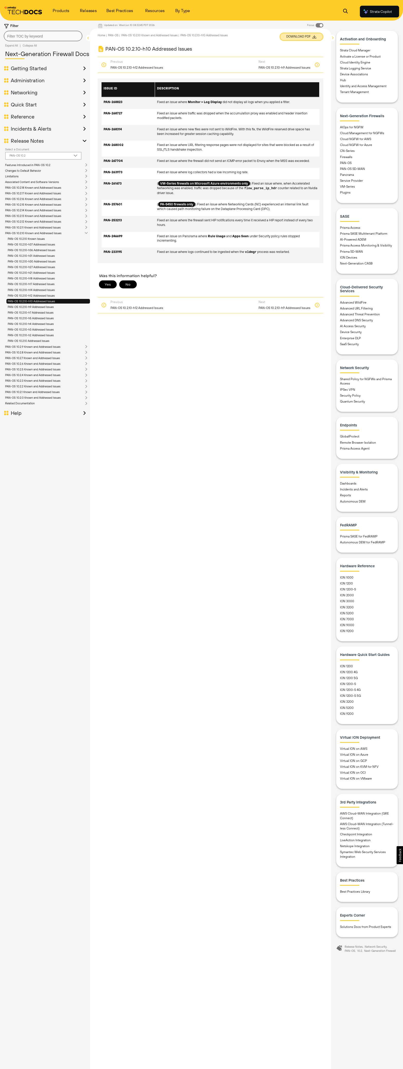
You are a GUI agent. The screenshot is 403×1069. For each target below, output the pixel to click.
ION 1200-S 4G (350, 690)
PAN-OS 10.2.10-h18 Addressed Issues (31, 278)
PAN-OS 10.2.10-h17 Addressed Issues (31, 284)
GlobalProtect (349, 436)
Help (16, 413)
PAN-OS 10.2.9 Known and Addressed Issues (32, 346)
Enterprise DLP (350, 338)
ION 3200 (347, 607)
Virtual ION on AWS (353, 749)
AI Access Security (353, 326)
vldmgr (251, 252)
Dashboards (348, 483)
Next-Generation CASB (356, 263)
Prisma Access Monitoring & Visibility (366, 245)
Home (101, 35)
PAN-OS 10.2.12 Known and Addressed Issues (33, 221)
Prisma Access (350, 228)
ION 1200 (346, 583)
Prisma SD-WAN (351, 251)
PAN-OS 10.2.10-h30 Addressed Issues (32, 261)
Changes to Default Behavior (23, 170)
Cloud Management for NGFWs (362, 133)
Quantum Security (352, 401)
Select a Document (17, 149)
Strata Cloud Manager (355, 50)
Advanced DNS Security (356, 320)
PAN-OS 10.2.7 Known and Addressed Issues (32, 358)
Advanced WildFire (353, 302)
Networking (24, 92)
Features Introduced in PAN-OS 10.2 (27, 165)
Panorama (347, 175)
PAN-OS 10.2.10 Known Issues (26, 238)
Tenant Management (354, 92)
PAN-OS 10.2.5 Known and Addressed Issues (32, 369)
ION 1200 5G (349, 678)
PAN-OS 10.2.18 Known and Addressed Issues (33, 187)
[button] (400, 855)
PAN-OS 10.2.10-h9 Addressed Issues (31, 306)
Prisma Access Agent (355, 448)
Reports (345, 495)
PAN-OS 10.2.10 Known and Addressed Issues (33, 233)
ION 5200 (347, 613)
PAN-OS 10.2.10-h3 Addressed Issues (31, 329)
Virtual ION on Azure (354, 754)
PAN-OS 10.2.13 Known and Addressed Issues (33, 215)
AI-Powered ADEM (353, 239)
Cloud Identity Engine (355, 62)
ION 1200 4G (349, 672)
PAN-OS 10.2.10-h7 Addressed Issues (30, 312)
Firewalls (346, 157)
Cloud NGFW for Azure (356, 145)
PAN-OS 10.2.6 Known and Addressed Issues (32, 363)
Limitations (12, 176)
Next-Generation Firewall (380, 950)
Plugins (345, 192)
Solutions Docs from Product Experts (365, 927)
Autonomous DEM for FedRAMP (362, 542)
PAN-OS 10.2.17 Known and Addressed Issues (33, 193)
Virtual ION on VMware (356, 778)
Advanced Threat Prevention (360, 314)
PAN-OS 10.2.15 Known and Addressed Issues (33, 204)
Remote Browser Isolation (358, 442)
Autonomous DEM (352, 501)
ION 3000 (347, 601)
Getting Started (29, 68)
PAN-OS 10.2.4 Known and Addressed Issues (32, 375)
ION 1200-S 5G (350, 696)
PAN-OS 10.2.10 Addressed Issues (28, 340)
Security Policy (350, 395)
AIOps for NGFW (351, 127)
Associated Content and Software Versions (32, 182)
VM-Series (347, 186)
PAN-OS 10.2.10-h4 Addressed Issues (31, 323)
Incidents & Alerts (31, 129)
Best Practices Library (355, 891)
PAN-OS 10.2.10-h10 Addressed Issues (31, 301)
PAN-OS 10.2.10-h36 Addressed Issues (31, 250)
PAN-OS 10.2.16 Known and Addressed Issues (33, 198)
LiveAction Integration (355, 840)
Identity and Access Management (363, 86)
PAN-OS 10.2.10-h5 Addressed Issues (31, 318)
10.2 (359, 950)
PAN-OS (113, 35)
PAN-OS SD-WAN (352, 169)
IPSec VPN (347, 389)
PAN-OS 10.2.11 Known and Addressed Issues (33, 227)
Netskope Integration (355, 846)
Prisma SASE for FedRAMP (359, 536)
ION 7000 (347, 619)
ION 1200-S (348, 589)
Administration (27, 80)
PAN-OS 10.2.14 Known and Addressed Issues (33, 210)
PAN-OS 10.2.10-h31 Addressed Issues (31, 255)
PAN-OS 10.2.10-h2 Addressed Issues (31, 335)
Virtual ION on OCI (353, 772)
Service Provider (351, 180)
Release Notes (27, 141)
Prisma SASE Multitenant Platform (363, 233)
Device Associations (354, 74)
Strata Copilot (377, 11)
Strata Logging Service (355, 68)
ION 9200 (347, 631)
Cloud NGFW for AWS (355, 139)
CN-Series (347, 151)
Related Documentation (20, 403)
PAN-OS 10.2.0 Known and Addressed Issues (33, 397)
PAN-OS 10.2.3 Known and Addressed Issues (32, 380)
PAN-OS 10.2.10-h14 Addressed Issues (31, 289)
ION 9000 (347, 625)
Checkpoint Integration (356, 834)
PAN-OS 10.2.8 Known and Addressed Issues (32, 352)
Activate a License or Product (360, 56)
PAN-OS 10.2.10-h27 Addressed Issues (31, 267)
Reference (22, 117)
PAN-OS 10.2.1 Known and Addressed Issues (32, 392)
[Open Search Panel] (345, 12)
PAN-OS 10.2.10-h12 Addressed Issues (31, 295)
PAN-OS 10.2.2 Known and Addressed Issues (32, 386)
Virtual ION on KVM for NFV (359, 767)
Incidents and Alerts (354, 489)
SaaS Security (349, 344)
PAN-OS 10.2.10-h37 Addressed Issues (31, 244)
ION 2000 (347, 595)
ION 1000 (346, 577)
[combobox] (43, 36)
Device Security (351, 332)
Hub (343, 80)
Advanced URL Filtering (356, 308)
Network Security (376, 946)
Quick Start (24, 104)
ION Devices (348, 257)
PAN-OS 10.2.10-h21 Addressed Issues (31, 272)
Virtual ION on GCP (353, 761)
